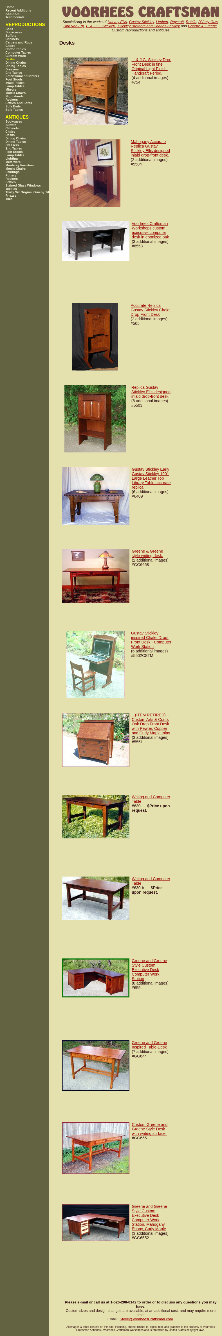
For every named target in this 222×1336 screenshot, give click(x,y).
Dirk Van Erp (74, 26)
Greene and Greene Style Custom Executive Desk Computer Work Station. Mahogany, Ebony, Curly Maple (149, 1217)
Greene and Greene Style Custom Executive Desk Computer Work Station (149, 969)
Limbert (162, 22)
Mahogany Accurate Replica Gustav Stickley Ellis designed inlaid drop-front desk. (150, 148)
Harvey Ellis (117, 22)
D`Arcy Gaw (208, 22)
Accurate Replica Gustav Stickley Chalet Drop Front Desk (151, 310)
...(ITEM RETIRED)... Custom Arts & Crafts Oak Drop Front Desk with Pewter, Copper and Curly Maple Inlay (151, 724)
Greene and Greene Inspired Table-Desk (149, 1044)
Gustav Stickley (141, 22)
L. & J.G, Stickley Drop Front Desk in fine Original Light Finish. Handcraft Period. (151, 66)
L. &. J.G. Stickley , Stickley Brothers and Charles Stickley (133, 26)
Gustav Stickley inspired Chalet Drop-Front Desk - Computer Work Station (151, 640)
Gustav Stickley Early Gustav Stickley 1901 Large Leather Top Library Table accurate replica (151, 478)
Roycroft (177, 22)
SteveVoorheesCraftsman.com (146, 1319)
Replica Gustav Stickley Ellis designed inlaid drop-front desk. (151, 392)
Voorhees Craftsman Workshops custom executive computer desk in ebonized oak (150, 230)
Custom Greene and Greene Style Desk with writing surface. (149, 1129)
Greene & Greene (202, 26)
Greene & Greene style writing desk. (147, 553)
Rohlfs (191, 22)
